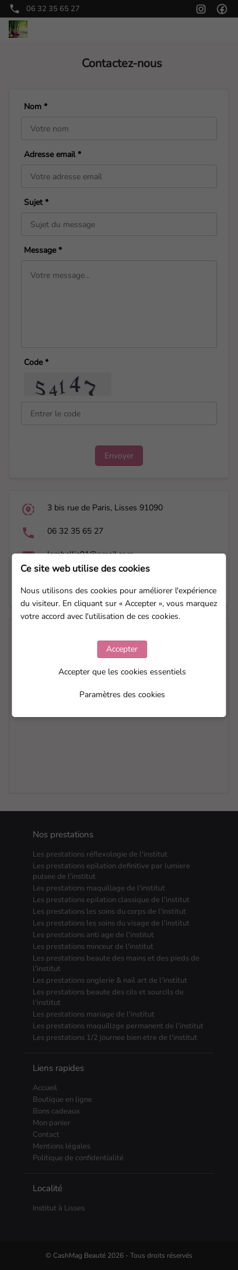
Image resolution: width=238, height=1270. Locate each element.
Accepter (122, 649)
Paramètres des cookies (122, 694)
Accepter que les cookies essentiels (122, 671)
